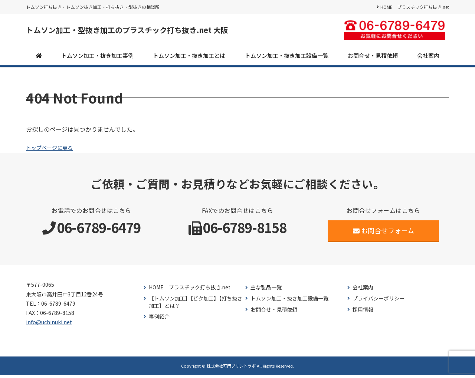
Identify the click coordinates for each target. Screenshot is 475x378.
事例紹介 (159, 319)
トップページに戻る (52, 150)
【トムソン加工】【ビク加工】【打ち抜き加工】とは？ (195, 305)
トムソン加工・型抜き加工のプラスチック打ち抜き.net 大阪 (157, 31)
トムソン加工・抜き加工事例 (97, 58)
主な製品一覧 (266, 290)
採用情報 (363, 312)
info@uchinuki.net (49, 325)
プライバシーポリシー (378, 301)
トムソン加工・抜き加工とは (189, 58)
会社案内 (428, 58)
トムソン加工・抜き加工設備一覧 (286, 58)
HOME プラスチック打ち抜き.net (414, 7)
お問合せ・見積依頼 (373, 58)
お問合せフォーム (383, 233)
